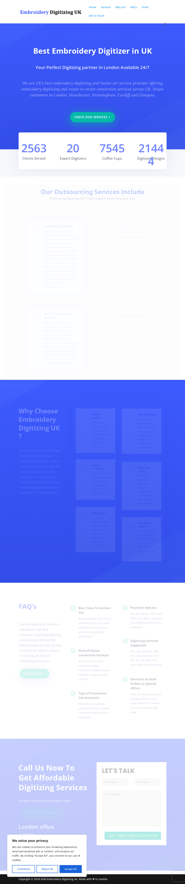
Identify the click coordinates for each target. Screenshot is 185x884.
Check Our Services (91, 115)
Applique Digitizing (130, 318)
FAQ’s (133, 7)
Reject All (47, 869)
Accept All (71, 869)
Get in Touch (97, 15)
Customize (23, 869)
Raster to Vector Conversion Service (130, 235)
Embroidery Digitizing (59, 233)
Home (92, 7)
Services (106, 7)
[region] (47, 856)
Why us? (121, 7)
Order (145, 7)
